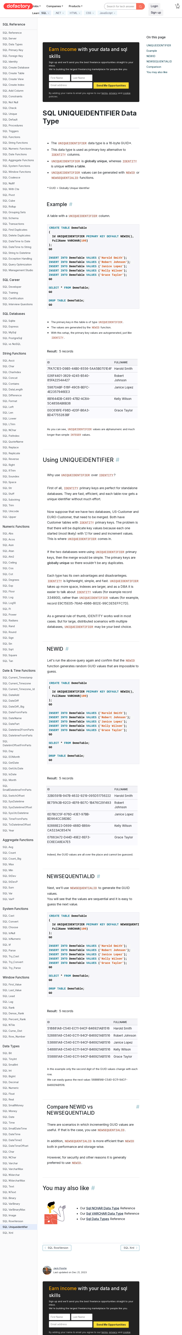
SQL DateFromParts (15, 712)
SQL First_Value (12, 984)
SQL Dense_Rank (13, 1013)
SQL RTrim (9, 470)
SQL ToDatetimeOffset (17, 824)
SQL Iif (7, 944)
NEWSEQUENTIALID (159, 61)
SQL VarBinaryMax (14, 1209)
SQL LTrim (9, 424)
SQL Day (8, 751)
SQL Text (8, 1186)
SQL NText (9, 1192)
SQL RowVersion (13, 1221)
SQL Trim (8, 505)
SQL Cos (8, 568)
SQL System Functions (16, 166)
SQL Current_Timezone (17, 683)
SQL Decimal (10, 1082)
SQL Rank (9, 1007)
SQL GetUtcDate (13, 768)
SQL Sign (8, 637)
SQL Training (10, 292)
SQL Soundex (11, 476)
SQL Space (9, 482)
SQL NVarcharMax (14, 1180)
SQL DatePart (11, 724)
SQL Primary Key (13, 50)
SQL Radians (10, 620)
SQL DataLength (13, 389)
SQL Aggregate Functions (18, 160)
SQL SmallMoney (13, 1105)
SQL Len (8, 412)
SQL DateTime (11, 1134)
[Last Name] (81, 78)
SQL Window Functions (17, 171)
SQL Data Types (13, 44)
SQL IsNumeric (12, 939)
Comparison (153, 66)
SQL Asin (8, 545)
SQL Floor (9, 591)
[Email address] (70, 85)
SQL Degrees (11, 579)
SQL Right (9, 465)
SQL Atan (8, 551)
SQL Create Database (16, 67)
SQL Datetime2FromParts (18, 729)
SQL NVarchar (11, 1175)
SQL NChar (9, 430)
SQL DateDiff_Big (13, 706)
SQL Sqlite (9, 320)
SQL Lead (9, 996)
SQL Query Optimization (17, 264)
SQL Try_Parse (12, 968)
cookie (126, 93)
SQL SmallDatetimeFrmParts (17, 788)
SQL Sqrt (8, 649)
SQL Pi (7, 609)
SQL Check (10, 108)
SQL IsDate (10, 774)
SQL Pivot (9, 195)
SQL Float (9, 1093)
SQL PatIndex (11, 435)
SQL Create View (13, 79)
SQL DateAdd (11, 695)
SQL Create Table (13, 73)
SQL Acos (9, 539)
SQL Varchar (10, 1163)
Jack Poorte (60, 1268)
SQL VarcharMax (13, 1169)
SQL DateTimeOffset (15, 1145)
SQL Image (9, 1215)
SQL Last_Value (12, 990)
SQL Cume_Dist (12, 1030)
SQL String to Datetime (17, 253)
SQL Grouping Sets (14, 212)
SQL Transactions (13, 224)
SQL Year (8, 830)
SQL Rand (9, 626)
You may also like (156, 72)
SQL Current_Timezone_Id (19, 689)
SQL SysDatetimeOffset (17, 807)
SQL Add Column (13, 90)
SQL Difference (12, 395)
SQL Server (10, 38)
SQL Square (10, 655)
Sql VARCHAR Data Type (104, 1213)
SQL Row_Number (14, 1036)
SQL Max (8, 864)
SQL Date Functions (15, 154)
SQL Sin (7, 643)
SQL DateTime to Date (16, 241)
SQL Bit (7, 1053)
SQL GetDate (11, 762)
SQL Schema (10, 218)
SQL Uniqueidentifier (15, 1227)
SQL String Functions (15, 142)
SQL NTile (9, 1025)
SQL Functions (11, 137)
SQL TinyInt (10, 1059)
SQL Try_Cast (11, 956)
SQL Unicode (11, 511)
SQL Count (9, 852)
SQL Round (9, 632)
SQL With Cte (11, 189)
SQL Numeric (11, 1088)
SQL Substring (11, 499)
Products (74, 6)
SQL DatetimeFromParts (18, 735)
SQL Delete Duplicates (16, 235)
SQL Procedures (13, 125)
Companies (53, 6)
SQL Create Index (13, 84)
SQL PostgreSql (12, 338)
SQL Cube (9, 200)
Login (154, 6)
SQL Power (10, 614)
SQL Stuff (8, 493)
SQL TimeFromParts (15, 819)
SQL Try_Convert (13, 962)
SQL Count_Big (12, 858)
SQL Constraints (12, 96)
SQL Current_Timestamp (18, 677)
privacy (113, 93)
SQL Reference (12, 32)
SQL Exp (8, 585)
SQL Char (8, 366)
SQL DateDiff (11, 700)
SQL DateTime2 (12, 1140)
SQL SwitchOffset (14, 795)
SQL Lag (8, 1001)
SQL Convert (10, 921)
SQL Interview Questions (18, 304)
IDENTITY (59, 155)
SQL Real (8, 1099)
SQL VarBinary (11, 1203)
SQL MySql (9, 332)
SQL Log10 (9, 603)
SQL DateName (12, 718)
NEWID (150, 56)
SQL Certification (13, 298)
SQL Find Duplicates (15, 229)
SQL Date (8, 1117)
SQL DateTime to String (17, 247)
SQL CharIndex (12, 372)
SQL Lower (9, 418)
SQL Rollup (9, 206)
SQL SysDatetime (13, 801)
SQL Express (10, 326)
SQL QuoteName (13, 441)
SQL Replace (11, 447)
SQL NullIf (9, 183)
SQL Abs (8, 533)
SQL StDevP (10, 881)
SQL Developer (12, 286)
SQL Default (10, 119)
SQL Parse (9, 950)
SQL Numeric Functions (17, 148)
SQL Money (10, 1111)
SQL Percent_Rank (14, 1019)
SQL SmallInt (10, 1064)
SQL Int (7, 1070)
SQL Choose (10, 927)
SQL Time (9, 1122)
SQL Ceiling (10, 562)
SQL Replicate (11, 453)
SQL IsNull (9, 933)
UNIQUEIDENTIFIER (158, 45)
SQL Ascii (8, 360)
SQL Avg (8, 847)
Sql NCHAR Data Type (102, 1208)
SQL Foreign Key (13, 56)
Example (151, 50)
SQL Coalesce (11, 177)
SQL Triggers (11, 131)
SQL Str (7, 488)
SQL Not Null (10, 102)
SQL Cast (8, 915)
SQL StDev (9, 876)
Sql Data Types (97, 1219)
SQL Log (8, 597)
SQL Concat (10, 378)
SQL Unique (10, 114)
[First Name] (59, 78)
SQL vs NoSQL (12, 344)
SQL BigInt (9, 1076)
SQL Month (9, 780)
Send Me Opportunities (111, 85)
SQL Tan (8, 661)
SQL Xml (8, 1232)
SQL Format (10, 401)
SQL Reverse (11, 459)
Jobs (35, 6)
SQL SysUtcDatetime (16, 813)
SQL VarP (8, 899)
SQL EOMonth (11, 757)
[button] (45, 13)
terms (104, 93)
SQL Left (8, 407)
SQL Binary (9, 1198)
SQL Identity (10, 61)
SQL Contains (11, 383)
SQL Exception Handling (17, 258)
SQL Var (7, 893)
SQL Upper (9, 517)
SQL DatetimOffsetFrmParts (17, 743)
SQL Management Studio (18, 270)
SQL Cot (8, 574)
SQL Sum (8, 887)
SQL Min (8, 870)
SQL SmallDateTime (15, 1128)
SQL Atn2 (8, 556)
